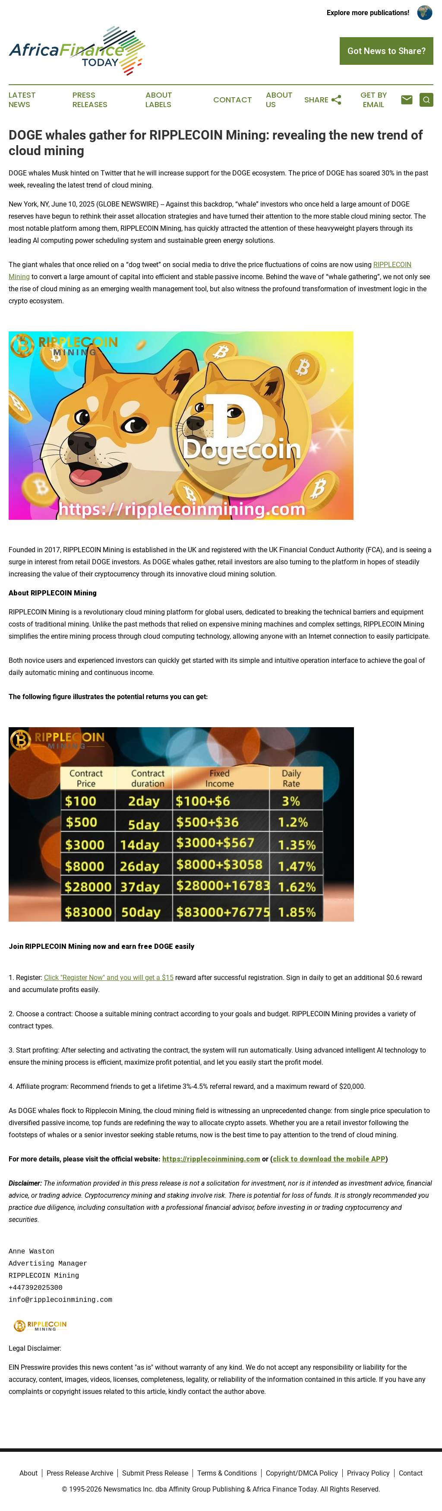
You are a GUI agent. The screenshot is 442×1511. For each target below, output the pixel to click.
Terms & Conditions (227, 1473)
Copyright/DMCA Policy (302, 1473)
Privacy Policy (368, 1473)
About (28, 1473)
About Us (279, 99)
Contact (232, 100)
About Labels (158, 99)
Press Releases (90, 99)
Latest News (22, 99)
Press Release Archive (80, 1473)
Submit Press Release (155, 1473)
